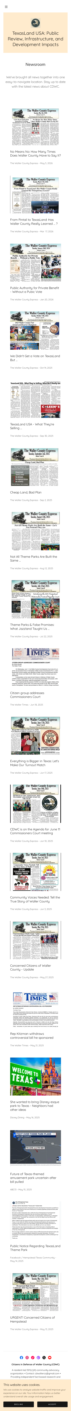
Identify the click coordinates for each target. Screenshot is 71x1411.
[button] (6, 7)
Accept (52, 1404)
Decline (18, 1404)
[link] (36, 23)
